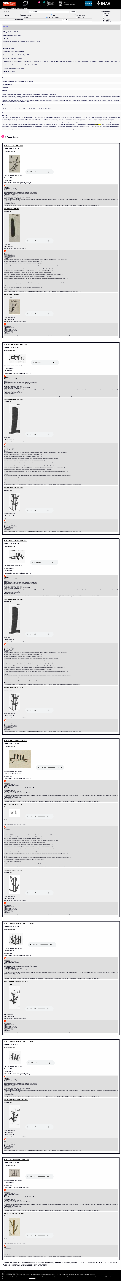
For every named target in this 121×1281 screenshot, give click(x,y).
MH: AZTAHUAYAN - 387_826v (15, 344)
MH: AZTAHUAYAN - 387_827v (15, 541)
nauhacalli (8, 93)
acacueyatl (78, 96)
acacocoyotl (59, 96)
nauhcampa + (69, 93)
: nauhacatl (12, 151)
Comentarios (32, 1278)
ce (10, 211)
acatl (11, 296)
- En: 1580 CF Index (9, 81)
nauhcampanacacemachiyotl (31, 100)
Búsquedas (19, 8)
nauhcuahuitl (49, 100)
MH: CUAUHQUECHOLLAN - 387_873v (19, 924)
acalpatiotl (19, 97)
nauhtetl (104, 100)
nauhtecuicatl (97, 100)
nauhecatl (55, 100)
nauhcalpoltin (48, 93)
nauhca (21, 93)
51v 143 (4, 115)
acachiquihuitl (52, 96)
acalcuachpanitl (116, 96)
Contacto (4, 1271)
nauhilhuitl (68, 100)
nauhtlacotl (110, 100)
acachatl (45, 96)
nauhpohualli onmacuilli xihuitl (80, 100)
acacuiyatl (84, 96)
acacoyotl (65, 96)
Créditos (26, 8)
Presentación (4, 8)
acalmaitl (13, 97)
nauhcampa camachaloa (80, 93)
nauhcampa (62, 93)
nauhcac (27, 93)
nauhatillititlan (15, 93)
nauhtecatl (90, 100)
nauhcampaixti (36, 94)
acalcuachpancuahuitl (105, 96)
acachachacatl (38, 96)
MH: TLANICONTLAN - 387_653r (16, 1160)
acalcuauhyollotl (6, 97)
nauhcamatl (55, 93)
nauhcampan (53, 94)
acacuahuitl (72, 96)
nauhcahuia (40, 93)
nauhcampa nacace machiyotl (14, 94)
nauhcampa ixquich (106, 93)
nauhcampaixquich (27, 94)
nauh (3, 93)
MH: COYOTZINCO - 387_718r (15, 741)
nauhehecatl (62, 100)
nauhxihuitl (116, 100)
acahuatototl (91, 96)
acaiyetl (97, 96)
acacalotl (18, 96)
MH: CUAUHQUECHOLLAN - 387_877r (19, 1041)
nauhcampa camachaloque (93, 93)
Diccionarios (12, 8)
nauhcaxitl (42, 100)
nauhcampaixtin (45, 94)
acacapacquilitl (25, 96)
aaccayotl (4, 96)
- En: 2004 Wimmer (26, 81)
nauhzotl (28, 101)
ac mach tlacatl (11, 96)
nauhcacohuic (33, 93)
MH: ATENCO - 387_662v (13, 146)
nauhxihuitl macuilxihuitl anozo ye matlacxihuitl (13, 101)
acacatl (32, 96)
